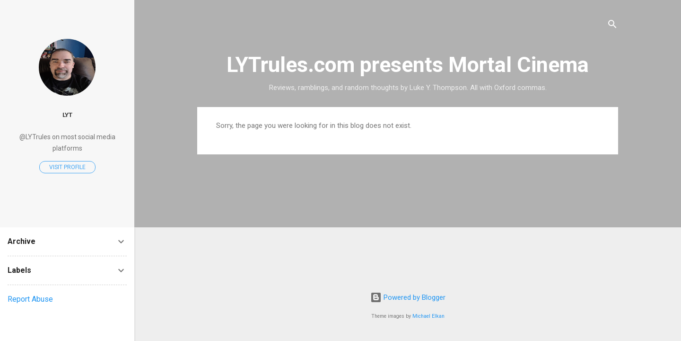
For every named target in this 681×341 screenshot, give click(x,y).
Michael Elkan (428, 316)
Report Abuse (30, 299)
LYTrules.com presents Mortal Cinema (408, 64)
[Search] (612, 25)
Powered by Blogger (407, 297)
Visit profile (67, 167)
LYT (67, 114)
